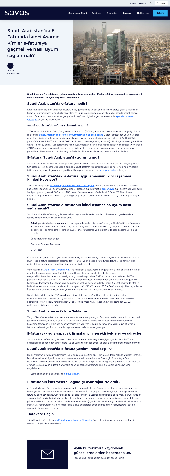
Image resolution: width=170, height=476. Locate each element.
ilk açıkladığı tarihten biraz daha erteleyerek (72, 185)
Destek (132, 3)
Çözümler (97, 13)
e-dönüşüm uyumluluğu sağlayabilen (73, 420)
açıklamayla (108, 189)
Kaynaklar (127, 13)
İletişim (160, 13)
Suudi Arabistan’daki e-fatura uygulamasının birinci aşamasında (71, 134)
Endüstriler (112, 13)
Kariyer (142, 3)
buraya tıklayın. (72, 373)
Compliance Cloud (77, 13)
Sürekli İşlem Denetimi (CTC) (56, 269)
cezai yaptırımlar (107, 170)
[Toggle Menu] (150, 3)
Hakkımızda (143, 13)
